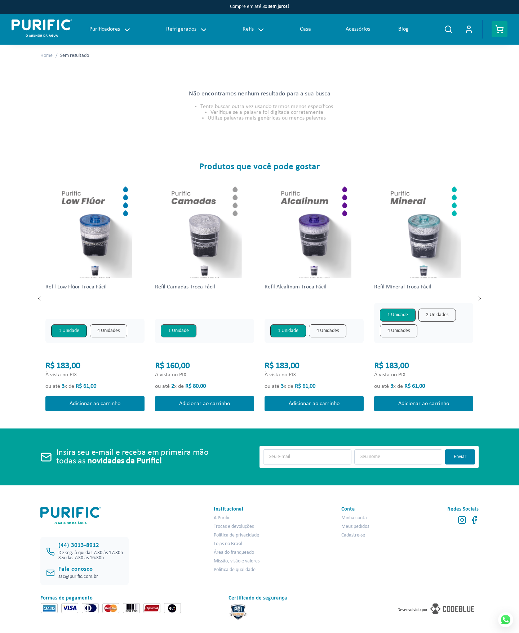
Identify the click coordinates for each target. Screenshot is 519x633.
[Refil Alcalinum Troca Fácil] (314, 298)
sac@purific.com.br (78, 576)
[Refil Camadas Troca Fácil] (205, 298)
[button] (69, 330)
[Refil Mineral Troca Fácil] (424, 298)
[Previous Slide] (40, 298)
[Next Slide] (479, 298)
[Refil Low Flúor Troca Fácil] (95, 298)
